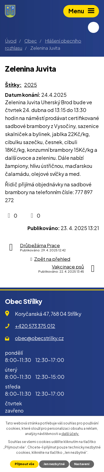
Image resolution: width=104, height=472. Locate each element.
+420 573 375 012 (35, 326)
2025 (30, 85)
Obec (30, 41)
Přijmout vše (24, 464)
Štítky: (13, 85)
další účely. (70, 434)
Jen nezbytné (54, 464)
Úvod (10, 41)
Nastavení (81, 464)
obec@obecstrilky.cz (39, 338)
